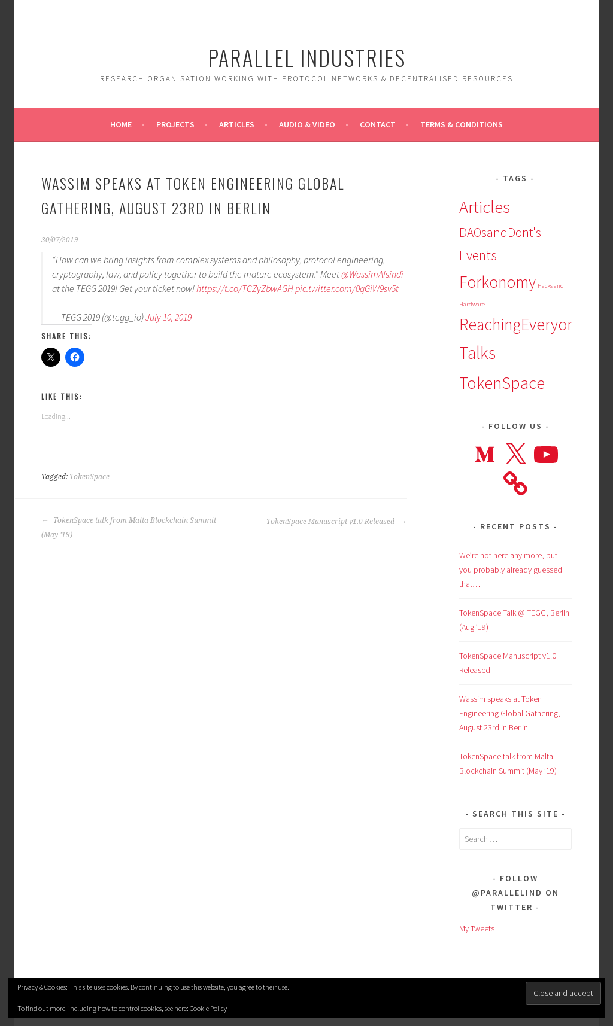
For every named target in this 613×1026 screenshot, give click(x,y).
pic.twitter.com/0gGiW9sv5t (347, 288)
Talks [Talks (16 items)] (477, 353)
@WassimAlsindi (372, 274)
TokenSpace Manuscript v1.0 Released (336, 521)
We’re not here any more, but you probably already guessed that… (510, 569)
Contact (378, 124)
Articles (236, 124)
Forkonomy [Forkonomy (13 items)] (497, 282)
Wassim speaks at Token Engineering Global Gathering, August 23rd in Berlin (509, 713)
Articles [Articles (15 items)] (484, 207)
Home (121, 124)
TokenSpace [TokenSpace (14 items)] (502, 383)
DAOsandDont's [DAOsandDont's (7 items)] (500, 232)
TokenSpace (89, 477)
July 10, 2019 (168, 317)
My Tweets (476, 928)
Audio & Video (307, 124)
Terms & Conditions (461, 124)
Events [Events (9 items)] (478, 255)
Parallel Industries (307, 57)
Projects (175, 124)
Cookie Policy (208, 1008)
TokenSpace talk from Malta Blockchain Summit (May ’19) (128, 527)
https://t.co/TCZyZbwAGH (244, 288)
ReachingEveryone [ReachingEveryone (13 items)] (521, 324)
